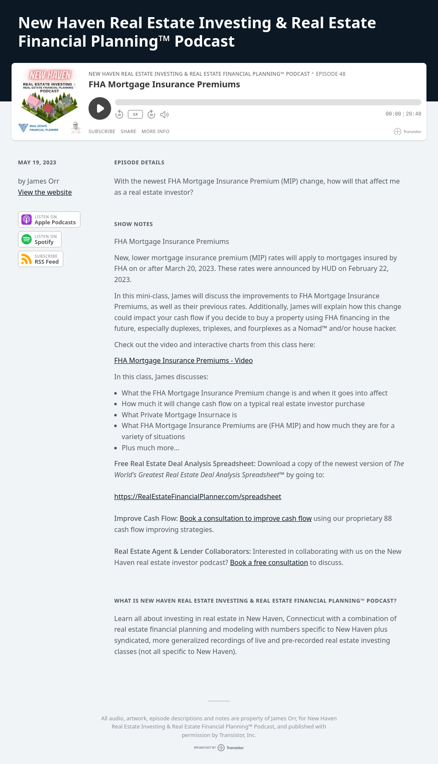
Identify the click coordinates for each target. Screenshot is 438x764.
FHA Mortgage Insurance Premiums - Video (183, 360)
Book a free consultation (269, 562)
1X (135, 114)
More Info (156, 131)
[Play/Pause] (50, 101)
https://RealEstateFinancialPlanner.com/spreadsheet (197, 496)
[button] (268, 102)
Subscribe (102, 131)
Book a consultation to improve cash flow (245, 518)
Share (128, 131)
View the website (45, 192)
